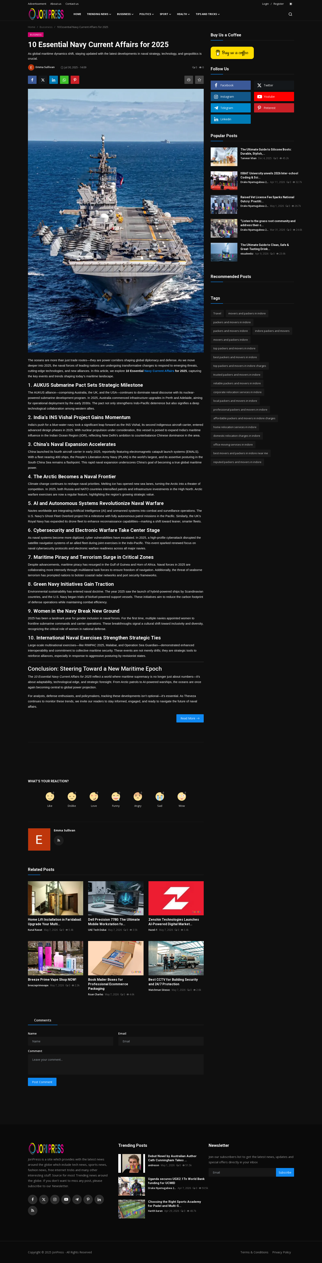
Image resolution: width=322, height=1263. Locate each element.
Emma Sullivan (64, 830)
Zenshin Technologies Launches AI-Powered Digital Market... (173, 922)
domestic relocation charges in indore (236, 436)
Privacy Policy (281, 1252)
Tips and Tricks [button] (208, 14)
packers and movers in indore (232, 322)
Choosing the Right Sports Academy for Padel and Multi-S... (174, 1204)
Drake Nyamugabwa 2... (254, 182)
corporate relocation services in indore (237, 392)
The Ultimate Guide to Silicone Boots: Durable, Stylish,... (266, 151)
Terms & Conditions (254, 1252)
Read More (190, 718)
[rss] (32, 1210)
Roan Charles (95, 994)
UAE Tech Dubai (97, 930)
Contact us (72, 4)
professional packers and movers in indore (240, 409)
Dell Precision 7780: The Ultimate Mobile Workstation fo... (114, 922)
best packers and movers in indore (235, 357)
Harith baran (155, 1211)
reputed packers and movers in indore (237, 462)
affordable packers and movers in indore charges (244, 418)
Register (279, 4)
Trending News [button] (99, 14)
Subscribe (285, 1172)
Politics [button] (146, 14)
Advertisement (37, 4)
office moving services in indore (233, 444)
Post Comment (42, 1082)
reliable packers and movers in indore (237, 383)
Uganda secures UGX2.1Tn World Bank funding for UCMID (176, 1181)
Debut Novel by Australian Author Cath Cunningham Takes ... (172, 1158)
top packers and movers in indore (234, 348)
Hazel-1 (153, 930)
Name (32, 1033)
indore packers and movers (272, 331)
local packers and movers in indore (235, 401)
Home (77, 14)
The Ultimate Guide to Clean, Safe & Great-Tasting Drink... (264, 247)
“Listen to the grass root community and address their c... (268, 223)
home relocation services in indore (234, 427)
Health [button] (183, 14)
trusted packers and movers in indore (236, 374)
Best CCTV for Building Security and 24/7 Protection (173, 982)
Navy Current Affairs (159, 371)
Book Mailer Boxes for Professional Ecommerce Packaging (108, 984)
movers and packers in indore (247, 313)
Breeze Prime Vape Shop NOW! (52, 980)
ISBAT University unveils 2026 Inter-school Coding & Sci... (269, 175)
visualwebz (246, 253)
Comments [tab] (42, 1020)
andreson (153, 1165)
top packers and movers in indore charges (239, 366)
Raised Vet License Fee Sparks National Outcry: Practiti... (267, 199)
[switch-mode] (291, 4)
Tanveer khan (248, 158)
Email (122, 1033)
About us (55, 4)
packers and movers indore (230, 331)
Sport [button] (165, 14)
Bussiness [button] (125, 14)
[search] (290, 14)
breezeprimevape (38, 985)
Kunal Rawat (35, 930)
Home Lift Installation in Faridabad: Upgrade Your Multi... (55, 922)
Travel (217, 313)
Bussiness (46, 27)
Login (265, 4)
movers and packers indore (230, 340)
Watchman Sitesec (159, 990)
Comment (35, 1051)
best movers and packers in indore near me (240, 453)
